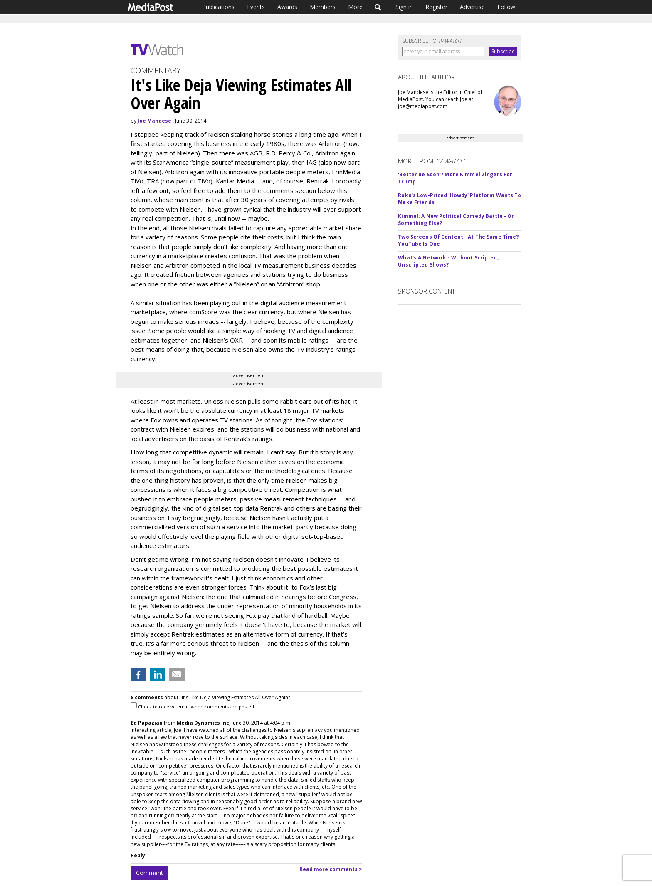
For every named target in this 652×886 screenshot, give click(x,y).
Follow (506, 7)
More (355, 7)
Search (378, 7)
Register (436, 7)
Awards (287, 7)
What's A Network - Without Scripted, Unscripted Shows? (448, 261)
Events (256, 7)
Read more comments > (330, 869)
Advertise (472, 7)
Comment (149, 872)
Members (323, 7)
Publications (218, 7)
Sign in (404, 7)
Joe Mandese (154, 120)
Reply (138, 855)
